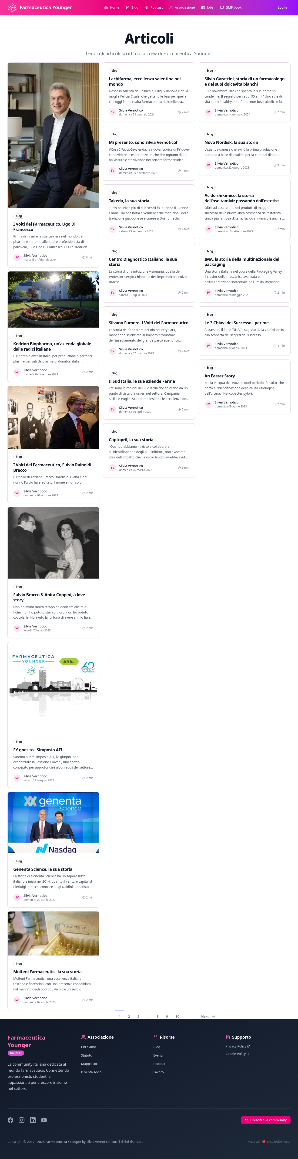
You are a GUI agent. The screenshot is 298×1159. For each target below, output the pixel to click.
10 (177, 1016)
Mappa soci (90, 1063)
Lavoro (158, 1072)
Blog (132, 7)
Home (111, 7)
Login (282, 7)
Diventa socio (91, 1072)
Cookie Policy (237, 1053)
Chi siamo (88, 1047)
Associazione (182, 7)
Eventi (158, 1055)
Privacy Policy (238, 1046)
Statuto (86, 1055)
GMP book (231, 7)
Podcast (154, 7)
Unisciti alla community (266, 1120)
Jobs (207, 7)
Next (208, 1016)
